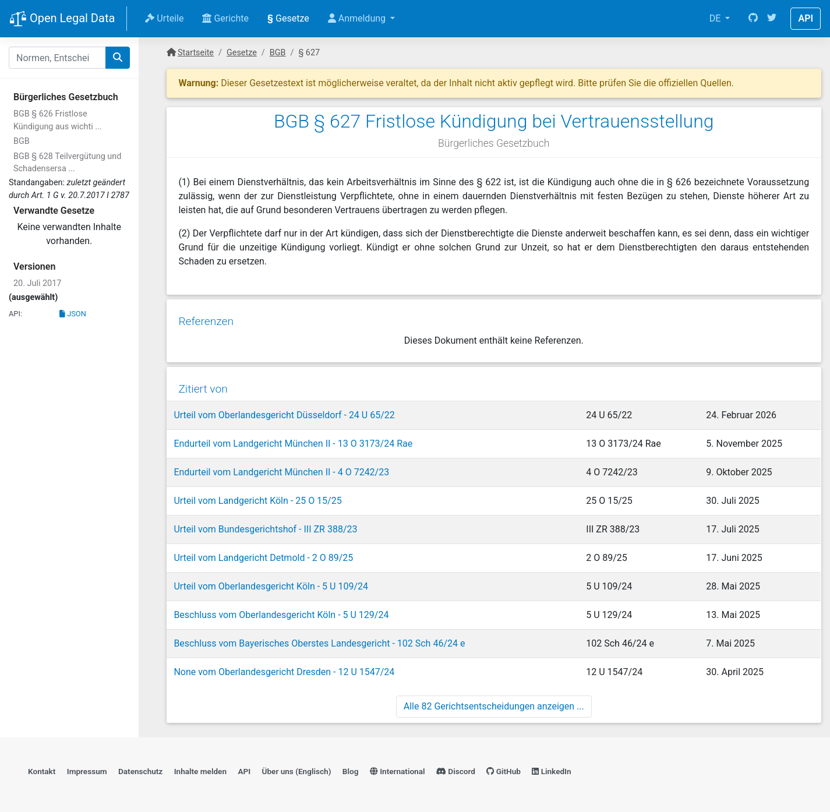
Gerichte (225, 18)
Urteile (164, 18)
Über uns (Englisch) (296, 769)
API (805, 18)
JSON (72, 313)
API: (15, 313)
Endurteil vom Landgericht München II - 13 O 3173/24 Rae (293, 440)
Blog (350, 769)
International (397, 769)
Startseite (196, 53)
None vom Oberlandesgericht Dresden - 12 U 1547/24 (284, 668)
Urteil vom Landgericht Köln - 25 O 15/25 (257, 497)
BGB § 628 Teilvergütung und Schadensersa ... (67, 162)
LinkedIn (551, 769)
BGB (21, 141)
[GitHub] (753, 18)
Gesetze (288, 18)
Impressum (87, 769)
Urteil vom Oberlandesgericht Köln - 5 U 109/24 (271, 582)
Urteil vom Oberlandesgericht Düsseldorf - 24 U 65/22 (284, 411)
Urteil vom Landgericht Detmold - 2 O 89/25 (263, 554)
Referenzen (206, 319)
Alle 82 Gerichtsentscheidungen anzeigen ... (494, 702)
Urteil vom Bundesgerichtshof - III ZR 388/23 (265, 525)
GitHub (503, 769)
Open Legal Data (62, 19)
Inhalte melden (200, 769)
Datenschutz (140, 769)
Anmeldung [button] (358, 18)
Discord (455, 769)
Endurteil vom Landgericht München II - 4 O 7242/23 (281, 468)
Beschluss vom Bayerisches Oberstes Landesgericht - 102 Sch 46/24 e (319, 639)
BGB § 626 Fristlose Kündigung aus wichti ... (57, 120)
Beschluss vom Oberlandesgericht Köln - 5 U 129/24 (281, 611)
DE (716, 18)
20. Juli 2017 (37, 283)
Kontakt (41, 769)
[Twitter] (771, 18)
